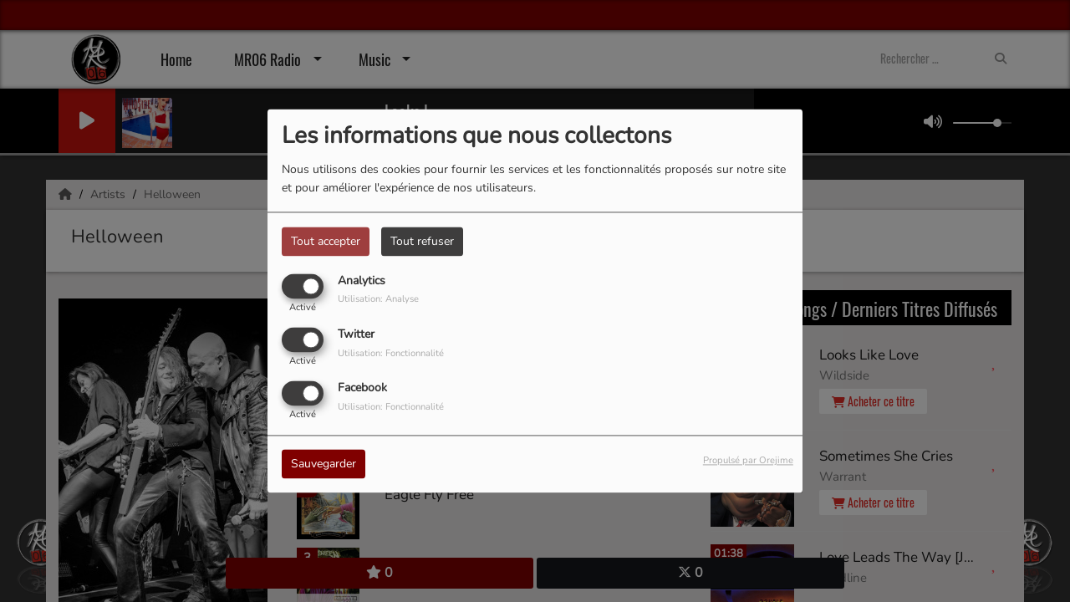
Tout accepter (325, 241)
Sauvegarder (323, 464)
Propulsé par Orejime (748, 461)
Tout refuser (422, 241)
